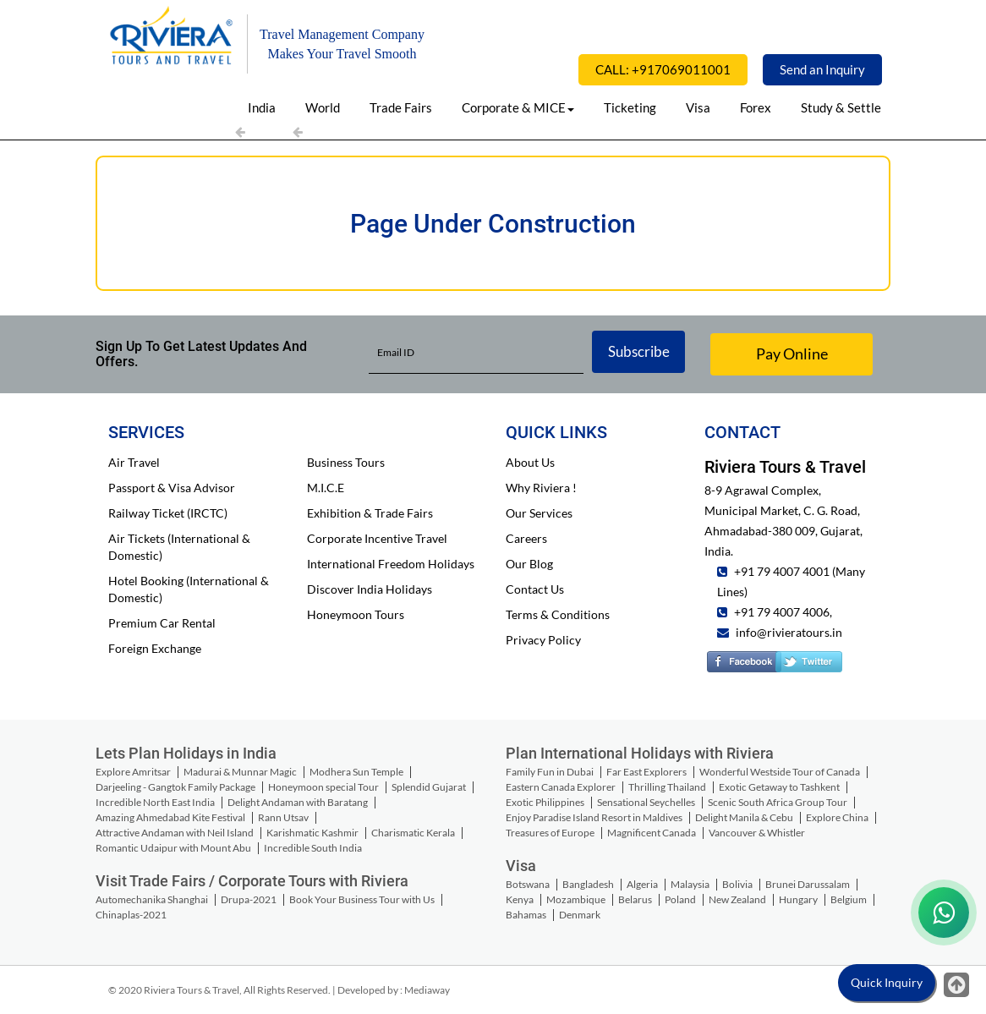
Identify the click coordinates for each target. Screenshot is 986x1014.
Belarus (635, 899)
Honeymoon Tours (355, 614)
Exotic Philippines (545, 802)
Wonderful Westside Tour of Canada (779, 771)
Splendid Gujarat (429, 787)
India (262, 107)
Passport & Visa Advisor (171, 487)
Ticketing (630, 107)
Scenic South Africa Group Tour (777, 802)
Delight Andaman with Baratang (297, 802)
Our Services (539, 513)
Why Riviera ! (541, 487)
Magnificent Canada (651, 832)
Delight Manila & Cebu (744, 817)
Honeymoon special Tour (323, 787)
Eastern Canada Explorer (561, 787)
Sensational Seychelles (646, 802)
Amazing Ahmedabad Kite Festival (170, 817)
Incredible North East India (155, 802)
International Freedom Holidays (390, 563)
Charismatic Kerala (413, 832)
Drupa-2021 (249, 899)
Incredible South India (313, 847)
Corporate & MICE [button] (518, 107)
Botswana (528, 884)
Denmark (579, 914)
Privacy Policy (543, 640)
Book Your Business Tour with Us (362, 899)
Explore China (837, 817)
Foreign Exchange (154, 648)
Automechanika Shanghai (152, 899)
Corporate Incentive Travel (377, 538)
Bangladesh (588, 884)
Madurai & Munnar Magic (240, 771)
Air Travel (134, 462)
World (322, 107)
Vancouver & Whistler (757, 832)
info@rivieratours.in (789, 632)
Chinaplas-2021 (131, 914)
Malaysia (690, 884)
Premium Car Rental (162, 623)
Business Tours (346, 462)
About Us (530, 462)
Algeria (642, 884)
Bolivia (737, 884)
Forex (755, 107)
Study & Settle (841, 107)
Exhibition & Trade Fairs (370, 513)
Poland (680, 899)
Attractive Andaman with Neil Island (175, 832)
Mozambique (575, 899)
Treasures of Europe (550, 832)
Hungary (798, 899)
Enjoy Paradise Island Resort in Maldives (594, 817)
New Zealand (737, 899)
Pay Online (792, 353)
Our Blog (529, 563)
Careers (526, 538)
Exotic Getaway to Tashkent (779, 787)
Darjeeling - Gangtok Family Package (175, 787)
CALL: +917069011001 (663, 69)
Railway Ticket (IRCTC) (167, 513)
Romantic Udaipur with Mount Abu (173, 847)
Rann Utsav (283, 817)
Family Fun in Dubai (550, 771)
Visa (698, 107)
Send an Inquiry (822, 69)
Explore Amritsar (133, 771)
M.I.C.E (325, 487)
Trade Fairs (401, 107)
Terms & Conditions (558, 614)
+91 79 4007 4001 (780, 571)
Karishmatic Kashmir (312, 832)
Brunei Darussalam (807, 884)
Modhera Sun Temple (356, 771)
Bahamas (526, 914)
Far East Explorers (646, 771)
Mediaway (427, 990)
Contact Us (535, 589)
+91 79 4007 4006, (781, 612)
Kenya (520, 899)
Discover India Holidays (369, 589)
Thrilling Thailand (667, 787)
